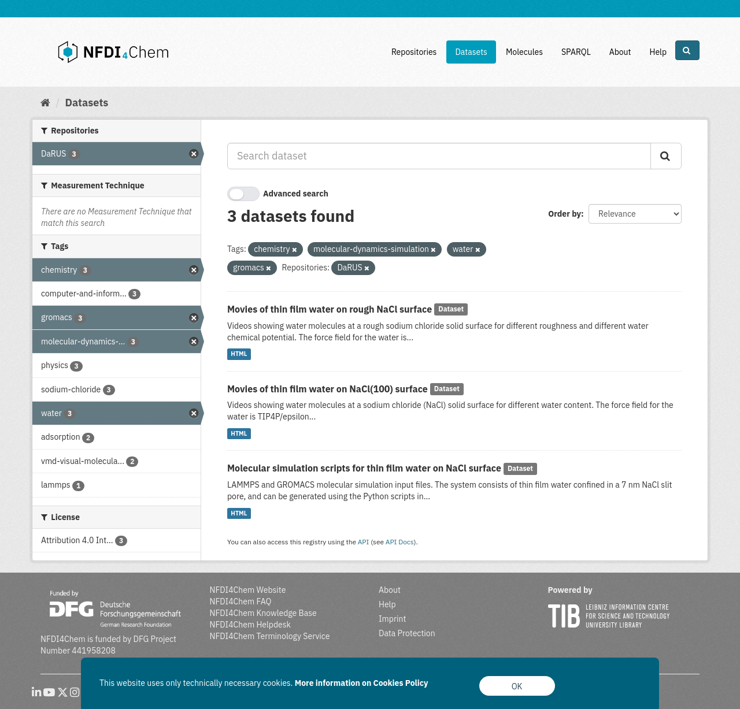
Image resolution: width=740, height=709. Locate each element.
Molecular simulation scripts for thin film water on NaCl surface (364, 468)
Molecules (524, 52)
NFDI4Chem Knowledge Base (263, 613)
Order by (564, 214)
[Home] (45, 102)
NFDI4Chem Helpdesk (250, 624)
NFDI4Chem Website (248, 590)
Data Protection (407, 633)
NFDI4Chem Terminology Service (270, 636)
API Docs (400, 541)
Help (658, 52)
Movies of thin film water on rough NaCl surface (329, 309)
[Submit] (666, 156)
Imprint (392, 619)
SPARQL (576, 52)
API (363, 541)
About (620, 52)
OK (517, 686)
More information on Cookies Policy (361, 683)
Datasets (471, 52)
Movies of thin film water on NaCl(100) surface (327, 389)
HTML (239, 354)
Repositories (414, 52)
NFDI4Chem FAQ (241, 601)
